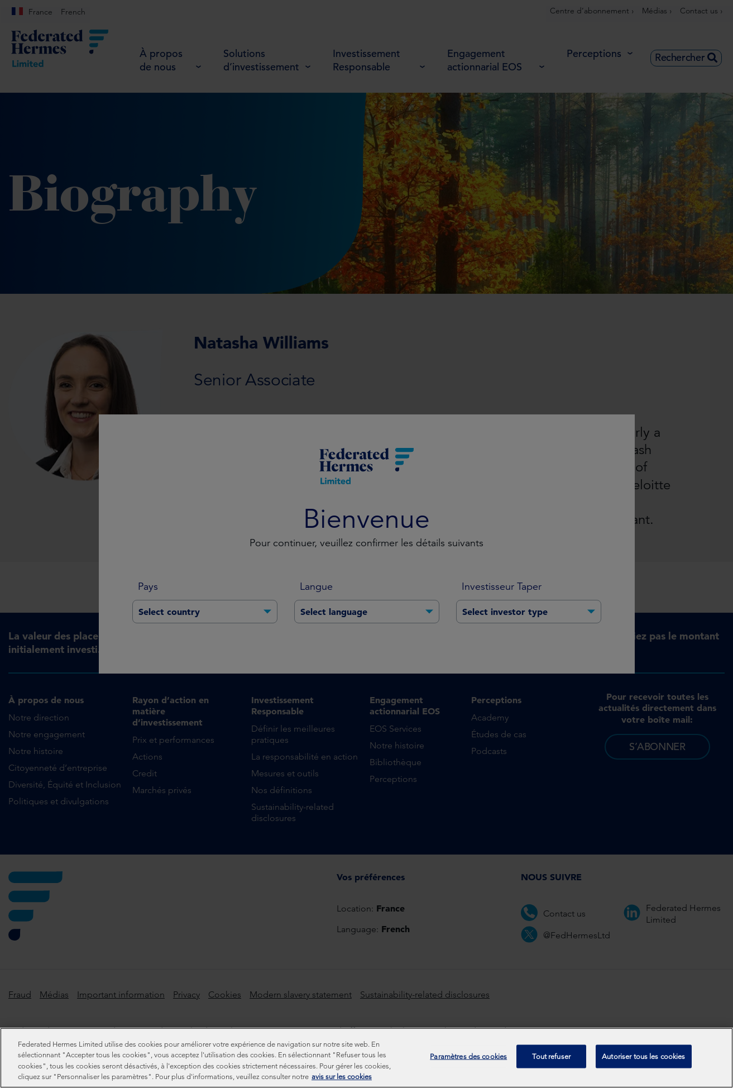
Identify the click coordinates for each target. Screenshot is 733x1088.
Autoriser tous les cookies (643, 1063)
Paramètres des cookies (468, 1063)
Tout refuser (551, 1063)
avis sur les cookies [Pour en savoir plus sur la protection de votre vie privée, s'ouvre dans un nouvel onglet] (342, 1083)
